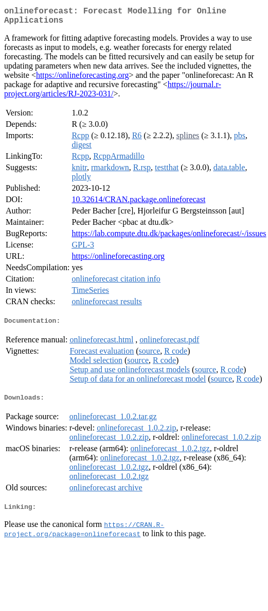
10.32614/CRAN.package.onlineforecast (138, 203)
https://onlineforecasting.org (82, 79)
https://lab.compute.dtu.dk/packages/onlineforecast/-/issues (169, 237)
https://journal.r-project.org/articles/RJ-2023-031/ (112, 93)
